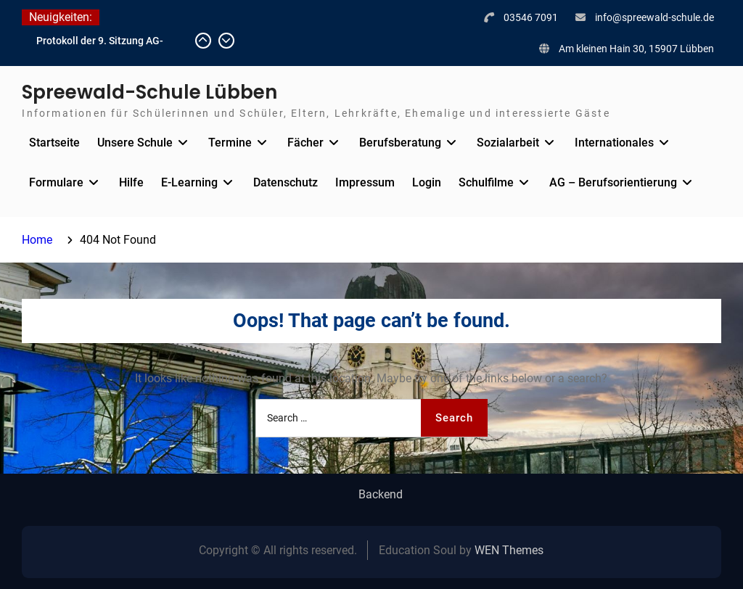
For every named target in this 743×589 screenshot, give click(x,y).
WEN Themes (509, 550)
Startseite (54, 142)
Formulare (56, 182)
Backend (380, 495)
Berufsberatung (400, 142)
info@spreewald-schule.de (654, 17)
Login (426, 182)
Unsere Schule (135, 142)
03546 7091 (531, 17)
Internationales (614, 142)
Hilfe (131, 182)
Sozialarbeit (508, 142)
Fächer (305, 142)
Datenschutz (285, 182)
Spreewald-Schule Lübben (149, 92)
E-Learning (189, 182)
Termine (230, 142)
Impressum (365, 182)
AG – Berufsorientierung (613, 182)
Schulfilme (486, 182)
